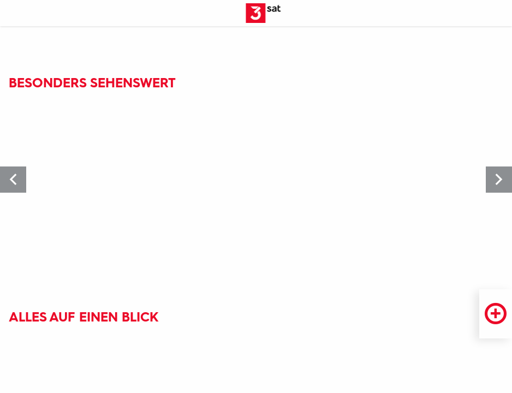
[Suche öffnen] (499, 13)
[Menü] (13, 13)
